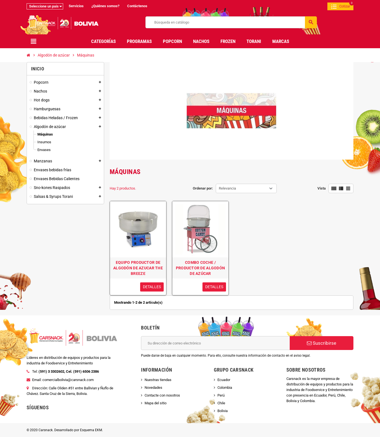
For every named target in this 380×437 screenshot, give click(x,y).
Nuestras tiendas (158, 380)
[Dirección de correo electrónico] (215, 343)
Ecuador (223, 380)
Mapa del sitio (155, 403)
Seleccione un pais (44, 6)
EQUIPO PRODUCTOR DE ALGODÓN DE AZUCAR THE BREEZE (138, 268)
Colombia (224, 387)
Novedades (153, 387)
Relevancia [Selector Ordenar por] (227, 188)
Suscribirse (321, 343)
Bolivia (222, 411)
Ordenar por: (203, 188)
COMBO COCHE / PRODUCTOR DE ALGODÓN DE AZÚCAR (200, 268)
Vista (321, 188)
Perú (221, 395)
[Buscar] (230, 22)
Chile (221, 403)
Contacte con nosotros (162, 395)
